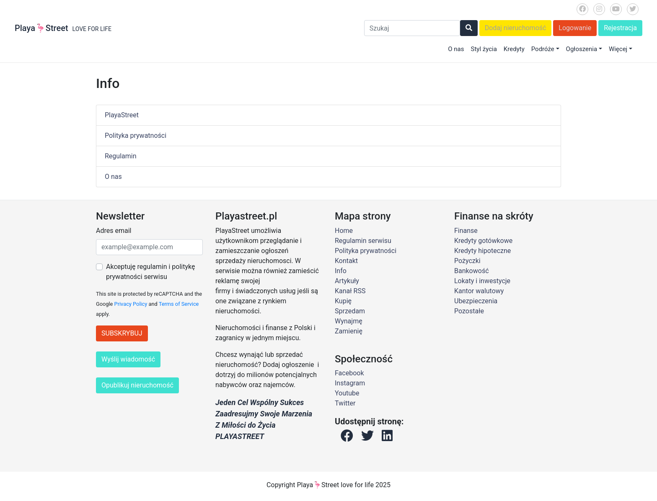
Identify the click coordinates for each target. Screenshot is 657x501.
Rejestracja (620, 28)
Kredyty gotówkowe (483, 241)
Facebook (349, 373)
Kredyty (514, 49)
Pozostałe (469, 311)
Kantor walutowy (479, 291)
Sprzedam (350, 311)
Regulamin (121, 156)
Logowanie (575, 28)
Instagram (350, 383)
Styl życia (484, 49)
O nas (456, 49)
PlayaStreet (122, 115)
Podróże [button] (542, 49)
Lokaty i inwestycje (482, 281)
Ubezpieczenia (475, 301)
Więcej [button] (618, 49)
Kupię (343, 301)
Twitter (345, 403)
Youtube (347, 393)
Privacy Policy (130, 304)
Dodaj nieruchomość (515, 28)
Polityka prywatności (135, 135)
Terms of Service (179, 304)
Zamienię (348, 331)
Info (341, 271)
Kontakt (346, 261)
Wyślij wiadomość (128, 359)
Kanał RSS (350, 291)
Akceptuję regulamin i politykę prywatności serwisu (150, 272)
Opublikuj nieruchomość (137, 385)
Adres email (113, 231)
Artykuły (347, 281)
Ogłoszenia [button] (581, 49)
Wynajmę (348, 321)
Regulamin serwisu (363, 241)
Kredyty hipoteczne (482, 251)
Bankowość (471, 271)
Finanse (466, 231)
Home (344, 231)
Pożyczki (467, 261)
